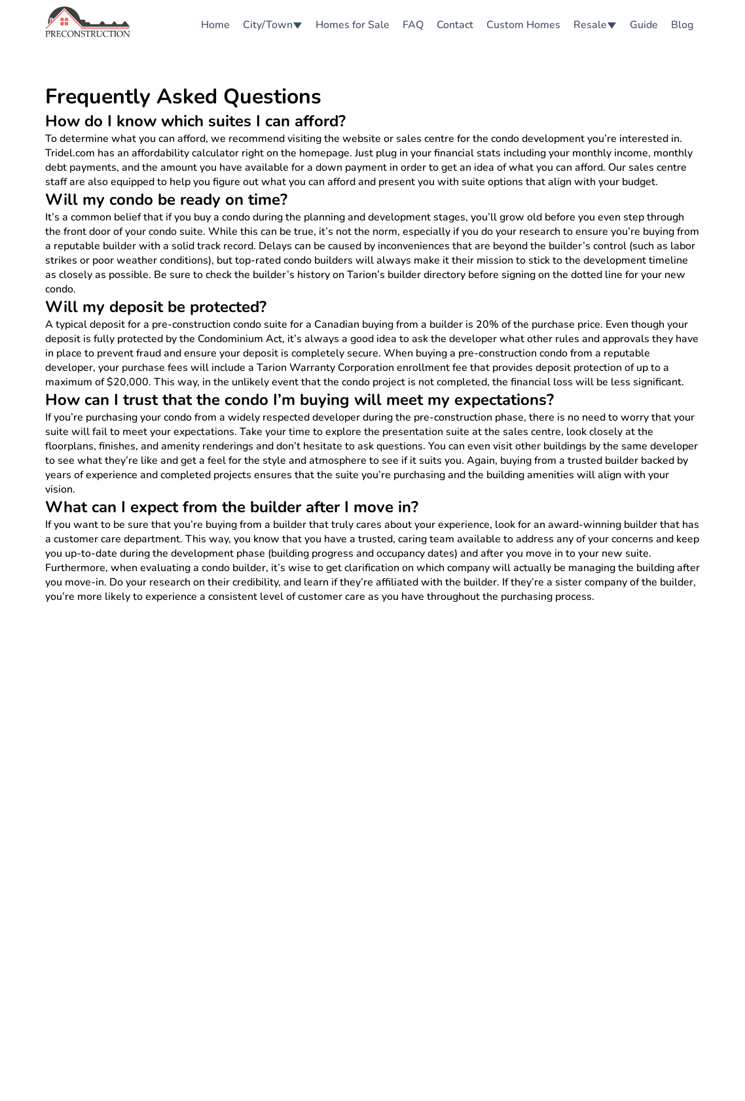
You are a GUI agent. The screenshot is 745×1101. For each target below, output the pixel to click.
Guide (644, 25)
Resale (595, 25)
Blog (682, 25)
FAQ (413, 25)
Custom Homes (523, 25)
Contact (455, 25)
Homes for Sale (353, 25)
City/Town (272, 25)
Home (215, 25)
